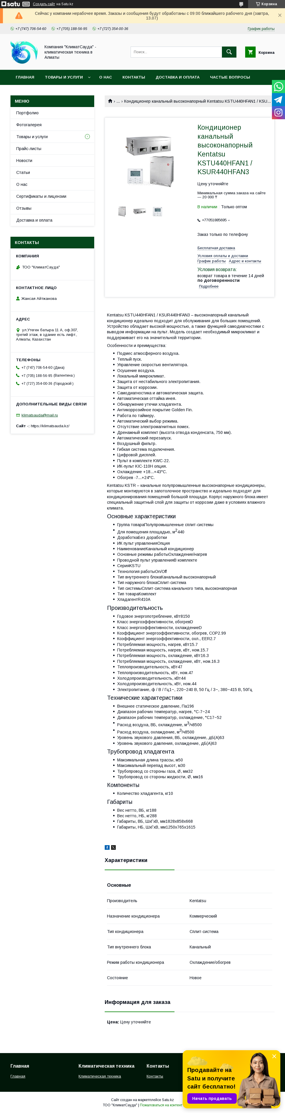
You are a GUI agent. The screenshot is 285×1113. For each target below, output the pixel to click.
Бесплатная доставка (216, 248)
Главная (25, 77)
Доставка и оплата (178, 77)
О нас (105, 77)
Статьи (23, 172)
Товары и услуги (64, 77)
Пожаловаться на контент (161, 1105)
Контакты (133, 77)
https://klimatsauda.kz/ (50, 426)
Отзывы (23, 208)
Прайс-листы (28, 148)
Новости (24, 160)
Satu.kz (168, 1100)
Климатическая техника (100, 1076)
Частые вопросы (230, 77)
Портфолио (27, 113)
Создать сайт (44, 4)
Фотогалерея (29, 124)
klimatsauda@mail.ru (40, 415)
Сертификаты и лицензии (41, 196)
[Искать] (229, 52)
